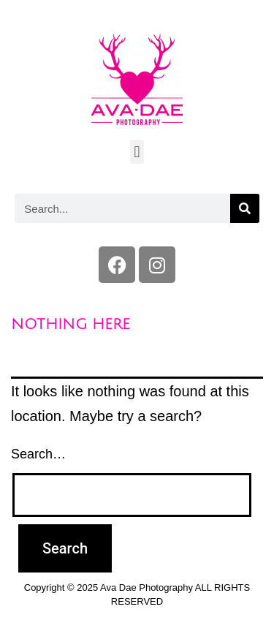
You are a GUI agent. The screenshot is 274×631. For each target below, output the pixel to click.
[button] (137, 152)
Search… (38, 454)
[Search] (244, 208)
